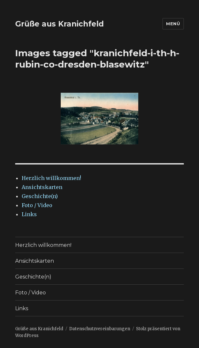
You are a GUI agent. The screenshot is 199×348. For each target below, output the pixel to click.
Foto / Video (37, 205)
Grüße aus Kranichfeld (59, 23)
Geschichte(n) (40, 196)
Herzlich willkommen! (51, 178)
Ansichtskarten (42, 187)
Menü (173, 23)
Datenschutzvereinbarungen (99, 329)
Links (29, 214)
